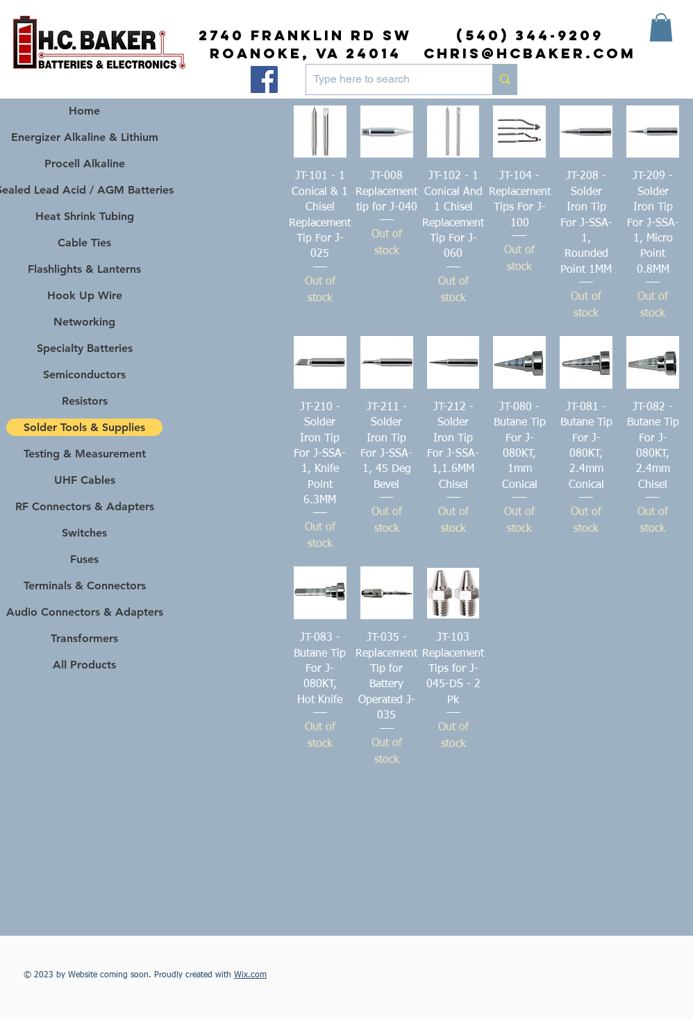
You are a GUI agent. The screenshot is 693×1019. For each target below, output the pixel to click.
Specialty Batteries (85, 348)
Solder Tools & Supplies (84, 427)
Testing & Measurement (85, 453)
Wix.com (250, 975)
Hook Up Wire (84, 295)
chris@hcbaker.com (530, 53)
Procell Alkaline (84, 163)
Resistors (85, 400)
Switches (84, 532)
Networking (84, 321)
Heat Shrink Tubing (84, 216)
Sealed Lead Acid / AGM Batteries (84, 189)
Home (84, 110)
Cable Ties (84, 242)
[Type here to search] (388, 79)
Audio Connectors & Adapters (84, 611)
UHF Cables (84, 480)
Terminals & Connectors (85, 585)
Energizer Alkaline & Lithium (84, 137)
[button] (661, 27)
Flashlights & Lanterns (84, 269)
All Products (84, 664)
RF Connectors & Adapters (84, 506)
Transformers (84, 638)
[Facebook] (264, 79)
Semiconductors (84, 374)
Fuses (84, 559)
